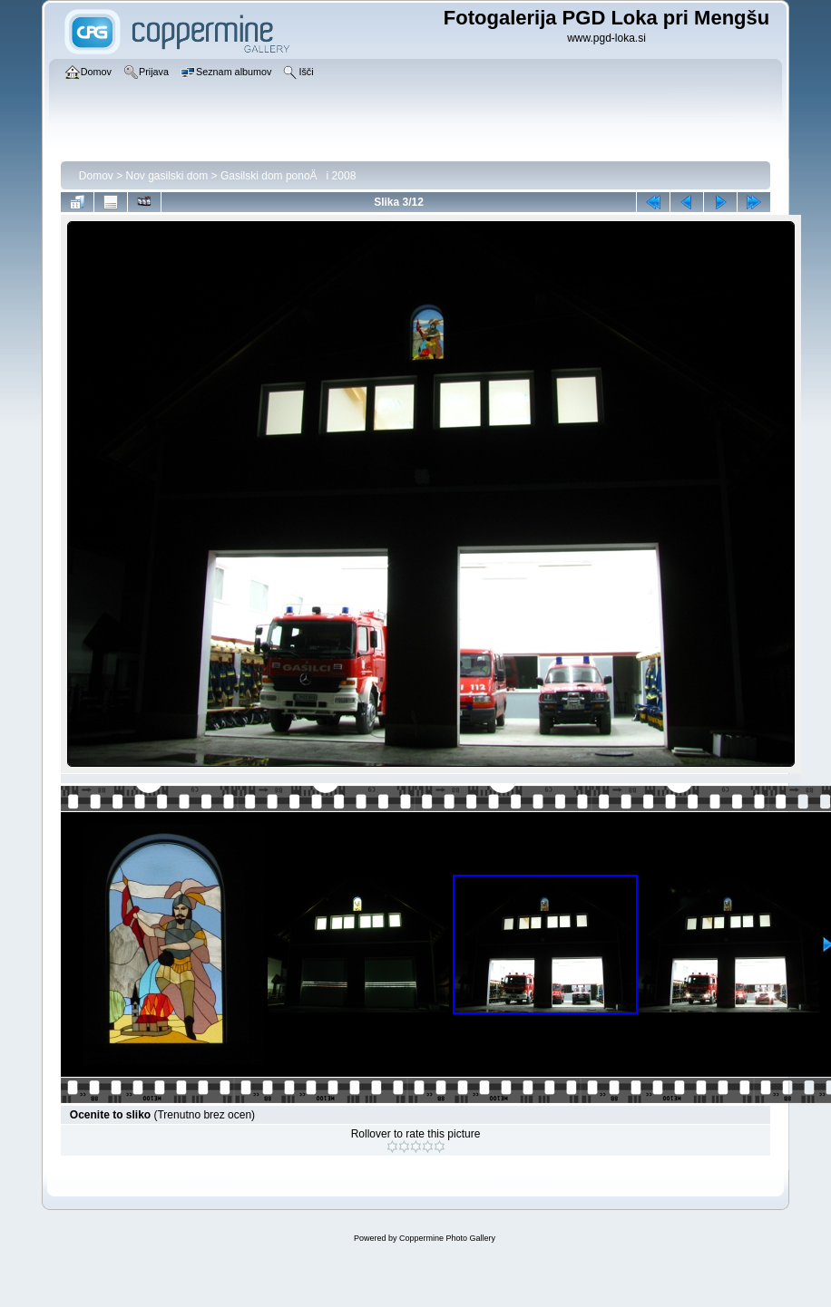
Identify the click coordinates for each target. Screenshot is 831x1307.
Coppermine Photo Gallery (447, 1238)
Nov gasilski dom (167, 175)
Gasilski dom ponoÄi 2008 (288, 175)
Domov (96, 175)
